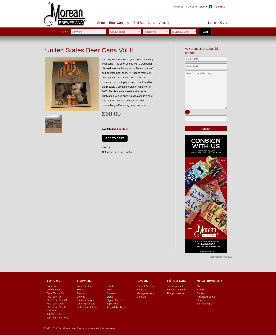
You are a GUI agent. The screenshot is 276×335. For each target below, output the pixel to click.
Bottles (80, 289)
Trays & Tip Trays (116, 307)
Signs (110, 296)
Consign (141, 296)
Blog (199, 300)
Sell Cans (144, 23)
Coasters (82, 293)
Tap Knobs (112, 303)
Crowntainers (54, 289)
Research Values (176, 289)
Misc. (109, 289)
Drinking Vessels (86, 303)
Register (141, 289)
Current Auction (145, 286)
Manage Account (146, 293)
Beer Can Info (119, 23)
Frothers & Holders (87, 307)
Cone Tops (52, 286)
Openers (111, 293)
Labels (110, 286)
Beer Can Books (122, 152)
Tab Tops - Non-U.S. (58, 317)
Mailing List (178, 6)
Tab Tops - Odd (55, 314)
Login (212, 23)
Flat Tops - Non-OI (57, 300)
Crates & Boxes (85, 300)
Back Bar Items (85, 286)
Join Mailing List (205, 303)
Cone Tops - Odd (56, 293)
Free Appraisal (175, 286)
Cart (223, 23)
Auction (164, 23)
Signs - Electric (115, 300)
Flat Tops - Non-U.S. (58, 307)
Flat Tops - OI (54, 296)
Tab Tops (52, 310)
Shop (101, 23)
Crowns (81, 296)
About (200, 286)
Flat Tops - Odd (55, 303)
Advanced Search (206, 296)
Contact (201, 293)
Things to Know (175, 293)
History (200, 289)
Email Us (220, 6)
